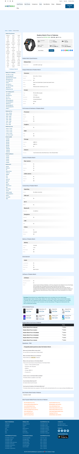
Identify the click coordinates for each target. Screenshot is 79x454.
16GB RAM (8, 151)
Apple (13, 35)
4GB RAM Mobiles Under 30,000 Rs (55, 414)
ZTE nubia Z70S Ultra (9, 85)
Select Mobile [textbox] (40, 50)
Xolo (8, 56)
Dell (8, 66)
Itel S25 (7, 82)
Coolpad (18, 60)
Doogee (13, 59)
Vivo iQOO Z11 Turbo (9, 74)
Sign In (60, 1)
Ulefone (13, 50)
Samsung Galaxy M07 (9, 76)
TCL (18, 47)
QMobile (7, 41)
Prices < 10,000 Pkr (43, 448)
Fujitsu (13, 65)
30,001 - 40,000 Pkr (43, 443)
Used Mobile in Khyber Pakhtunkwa (11, 442)
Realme (10, 30)
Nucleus (7, 195)
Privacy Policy (25, 431)
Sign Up (65, 1)
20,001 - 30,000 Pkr (43, 445)
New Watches (47, 4)
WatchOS (7, 184)
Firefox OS (8, 172)
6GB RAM (7, 145)
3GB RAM (7, 142)
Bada (7, 187)
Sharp (8, 50)
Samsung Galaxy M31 (9, 100)
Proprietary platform (9, 193)
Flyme (7, 198)
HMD (13, 63)
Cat (7, 59)
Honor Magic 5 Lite (9, 81)
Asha (7, 176)
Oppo (13, 41)
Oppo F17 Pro (8, 98)
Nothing (7, 53)
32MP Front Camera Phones (29, 414)
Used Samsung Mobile (26, 437)
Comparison (35, 4)
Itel (18, 50)
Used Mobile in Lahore (44, 425)
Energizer (13, 62)
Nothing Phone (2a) (9, 89)
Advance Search (13, 69)
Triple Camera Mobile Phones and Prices (31, 409)
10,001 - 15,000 (8, 121)
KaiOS (7, 182)
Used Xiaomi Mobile (26, 440)
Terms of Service (25, 432)
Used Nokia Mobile (26, 442)
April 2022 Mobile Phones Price (54, 402)
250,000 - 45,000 (9, 114)
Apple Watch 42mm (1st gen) (11, 77)
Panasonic (19, 56)
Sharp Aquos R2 (9, 95)
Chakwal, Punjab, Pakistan (63, 425)
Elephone (18, 53)
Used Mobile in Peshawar (44, 428)
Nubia (13, 53)
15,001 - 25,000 (8, 119)
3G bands (7, 157)
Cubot (19, 59)
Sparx (19, 62)
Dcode (8, 65)
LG (18, 38)
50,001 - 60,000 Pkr (43, 440)
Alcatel (18, 44)
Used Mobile (7, 425)
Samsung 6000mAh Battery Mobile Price (31, 404)
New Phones (27, 4)
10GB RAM (8, 148)
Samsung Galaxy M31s (10, 106)
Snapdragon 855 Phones (53, 413)
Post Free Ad (69, 6)
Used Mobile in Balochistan (9, 443)
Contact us (24, 429)
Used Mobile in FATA (8, 446)
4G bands (7, 159)
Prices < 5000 (8, 124)
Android (7, 166)
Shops (52, 4)
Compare (51, 50)
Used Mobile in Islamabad (9, 437)
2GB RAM (7, 140)
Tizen (7, 177)
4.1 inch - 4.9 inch (9, 131)
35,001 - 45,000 (8, 116)
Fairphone (13, 60)
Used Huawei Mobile (26, 443)
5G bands (7, 160)
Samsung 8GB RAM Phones (29, 413)
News (6, 432)
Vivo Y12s (7, 97)
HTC (8, 38)
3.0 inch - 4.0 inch (9, 133)
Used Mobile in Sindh (8, 440)
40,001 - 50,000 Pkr (43, 442)
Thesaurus (24, 425)
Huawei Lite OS (8, 185)
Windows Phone (9, 171)
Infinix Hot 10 (8, 103)
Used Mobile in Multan (44, 431)
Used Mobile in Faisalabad (44, 429)
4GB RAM (7, 143)
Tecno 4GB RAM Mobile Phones (29, 406)
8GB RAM (7, 147)
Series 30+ (8, 179)
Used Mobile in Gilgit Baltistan (10, 448)
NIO (7, 62)
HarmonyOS (8, 197)
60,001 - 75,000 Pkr (43, 439)
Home (6, 30)
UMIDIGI (19, 63)
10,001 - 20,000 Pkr (43, 446)
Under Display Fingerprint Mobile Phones (56, 411)
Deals (40, 4)
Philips (19, 65)
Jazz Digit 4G (8, 93)
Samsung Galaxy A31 (9, 105)
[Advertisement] (39, 20)
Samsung (8, 35)
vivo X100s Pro (8, 84)
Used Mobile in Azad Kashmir (10, 445)
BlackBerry (8, 44)
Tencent (7, 190)
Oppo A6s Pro (8, 87)
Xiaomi (19, 35)
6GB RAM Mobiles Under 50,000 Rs (30, 407)
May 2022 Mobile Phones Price (29, 402)
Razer (13, 56)
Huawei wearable (9, 192)
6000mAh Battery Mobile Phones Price (56, 407)
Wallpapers (58, 4)
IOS (6, 169)
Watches (6, 429)
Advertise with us (26, 428)
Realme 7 (7, 108)
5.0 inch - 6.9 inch (9, 130)
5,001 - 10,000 (8, 122)
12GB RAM (8, 150)
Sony (13, 38)
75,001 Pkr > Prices (43, 437)
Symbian (7, 174)
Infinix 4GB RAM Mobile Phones (54, 406)
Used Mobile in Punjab (9, 439)
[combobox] (43, 50)
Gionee (13, 66)
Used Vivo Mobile (26, 446)
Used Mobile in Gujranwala (44, 432)
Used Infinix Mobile (26, 445)
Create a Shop (71, 1)
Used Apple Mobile (26, 439)
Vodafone (8, 47)
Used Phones (20, 4)
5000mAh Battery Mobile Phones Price (56, 409)
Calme (8, 63)
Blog (18, 8)
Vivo (19, 41)
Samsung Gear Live (9, 79)
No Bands (7, 162)
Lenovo (13, 44)
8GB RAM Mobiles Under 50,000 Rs (55, 404)
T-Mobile (7, 60)
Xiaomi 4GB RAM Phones (28, 411)
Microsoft (13, 47)
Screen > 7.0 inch (9, 128)
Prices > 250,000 (9, 113)
